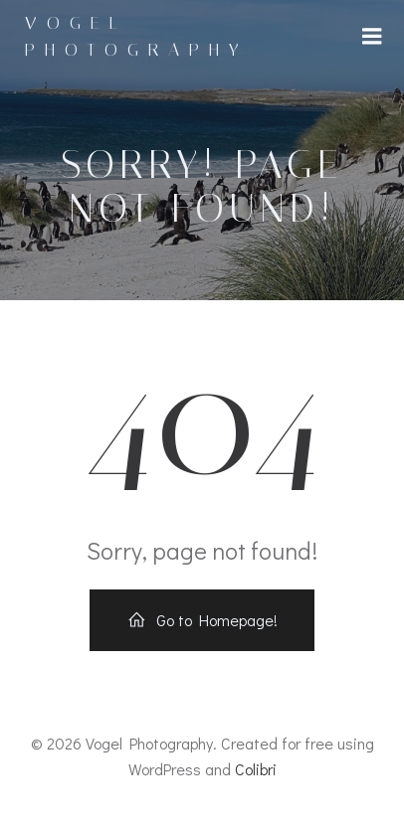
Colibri (256, 768)
